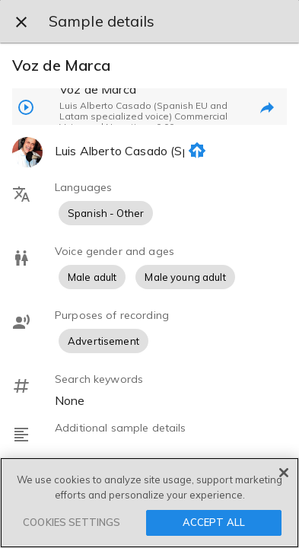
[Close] (283, 472)
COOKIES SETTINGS (71, 522)
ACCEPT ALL (214, 522)
